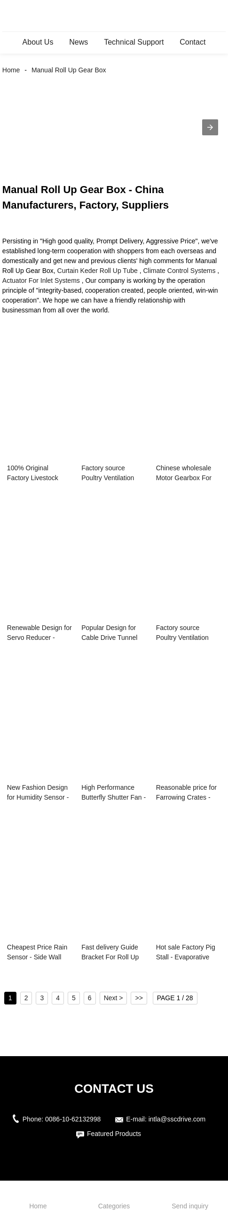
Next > (113, 998)
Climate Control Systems (179, 270)
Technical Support (134, 42)
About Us (38, 42)
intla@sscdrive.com (177, 1119)
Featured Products (114, 1133)
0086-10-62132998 (73, 1119)
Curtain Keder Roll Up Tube (97, 270)
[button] (210, 127)
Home (11, 70)
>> (138, 998)
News (78, 42)
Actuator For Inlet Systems (41, 280)
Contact (192, 42)
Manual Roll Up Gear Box (68, 70)
